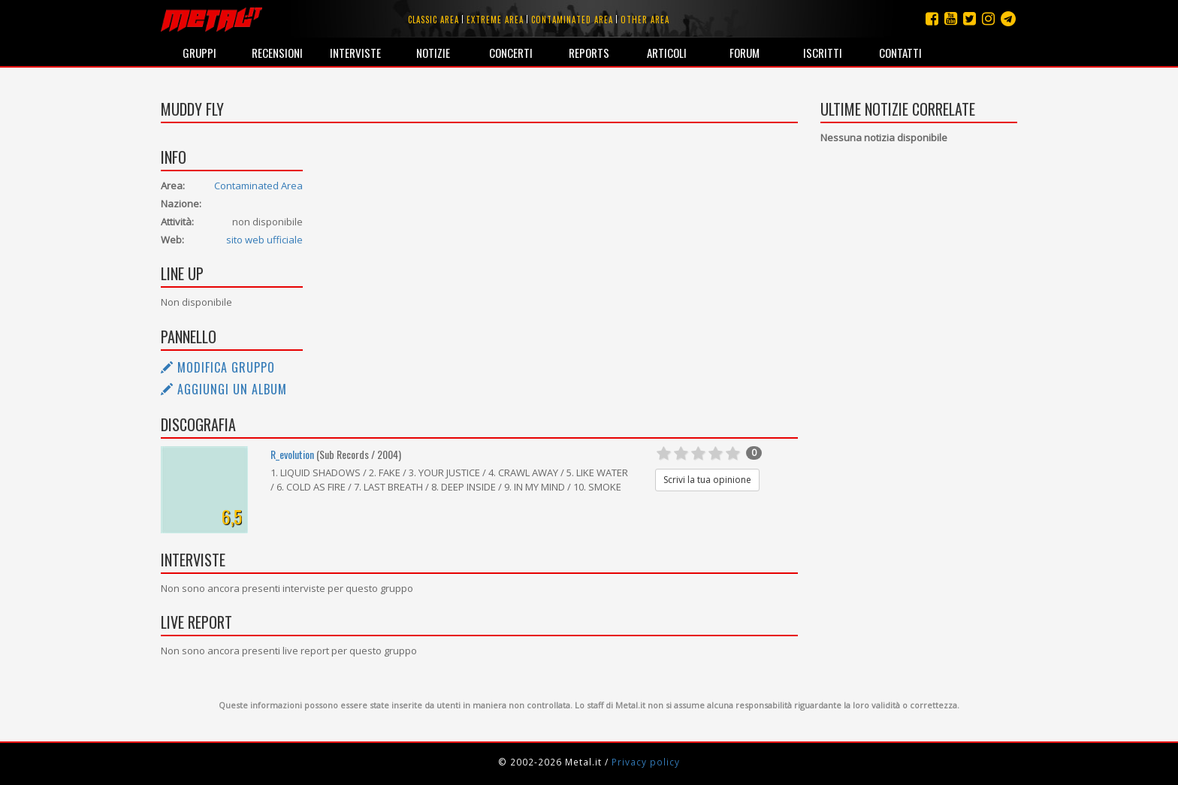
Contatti (900, 52)
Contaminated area (572, 19)
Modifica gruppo (218, 367)
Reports (589, 52)
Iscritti (822, 52)
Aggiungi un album (224, 389)
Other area (645, 19)
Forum (744, 52)
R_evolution (292, 454)
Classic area (433, 19)
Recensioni (277, 52)
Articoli (667, 52)
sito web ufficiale (264, 239)
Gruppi (199, 52)
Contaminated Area (258, 185)
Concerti (511, 52)
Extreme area (495, 19)
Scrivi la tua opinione (707, 479)
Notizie (433, 52)
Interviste (355, 52)
